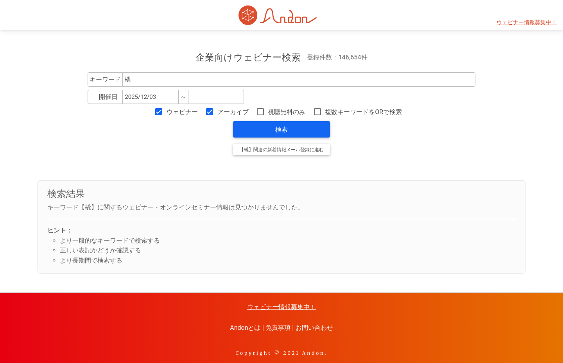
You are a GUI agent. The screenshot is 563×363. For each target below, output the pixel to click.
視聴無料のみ (286, 112)
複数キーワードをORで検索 (363, 112)
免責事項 (277, 327)
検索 (281, 129)
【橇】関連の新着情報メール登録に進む (281, 149)
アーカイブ (233, 112)
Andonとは (245, 327)
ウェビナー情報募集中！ (527, 22)
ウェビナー (182, 112)
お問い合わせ (314, 327)
